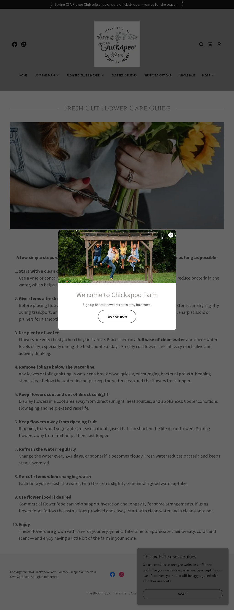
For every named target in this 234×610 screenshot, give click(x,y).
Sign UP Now (117, 316)
